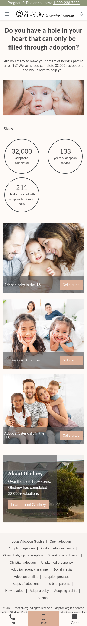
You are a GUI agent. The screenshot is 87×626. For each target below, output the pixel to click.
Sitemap (43, 598)
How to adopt (14, 591)
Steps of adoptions (26, 584)
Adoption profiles (26, 577)
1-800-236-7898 (66, 3)
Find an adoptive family (57, 548)
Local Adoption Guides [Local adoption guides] (28, 541)
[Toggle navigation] (7, 14)
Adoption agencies (22, 548)
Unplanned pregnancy (57, 562)
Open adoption (60, 541)
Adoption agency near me (29, 569)
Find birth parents (57, 584)
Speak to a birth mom (63, 555)
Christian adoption (23, 562)
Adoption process (56, 577)
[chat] (75, 619)
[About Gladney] (43, 488)
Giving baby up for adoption (23, 555)
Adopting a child (65, 591)
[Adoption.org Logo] (45, 14)
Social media (62, 569)
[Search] (81, 14)
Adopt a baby (39, 591)
